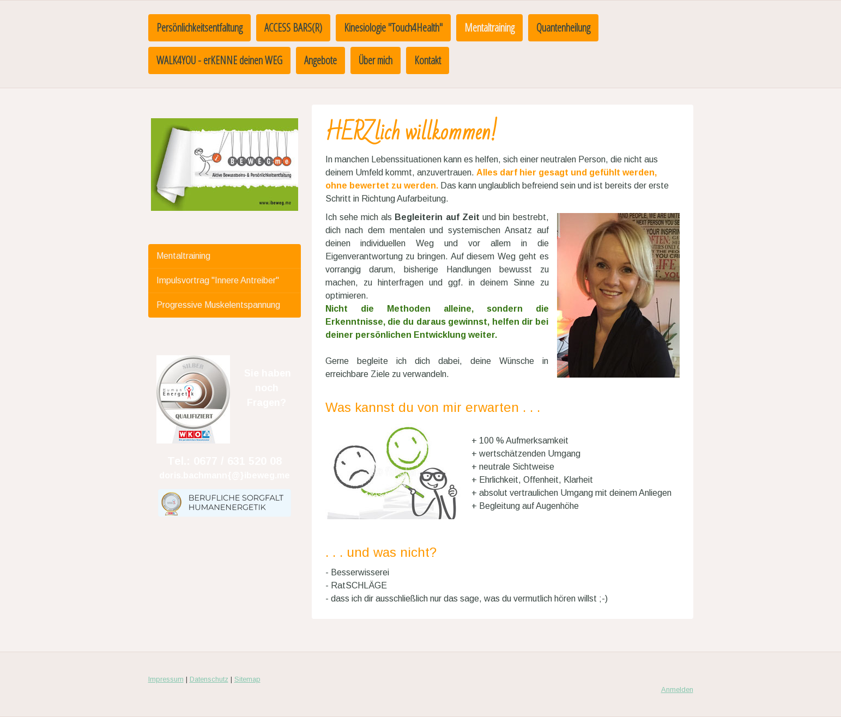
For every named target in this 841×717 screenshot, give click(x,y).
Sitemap (247, 679)
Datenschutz (209, 679)
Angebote (320, 60)
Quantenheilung (563, 27)
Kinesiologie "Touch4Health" (393, 27)
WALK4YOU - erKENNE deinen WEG (219, 60)
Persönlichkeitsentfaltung (199, 27)
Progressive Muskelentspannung (218, 304)
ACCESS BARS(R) (293, 27)
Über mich (375, 60)
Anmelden (677, 689)
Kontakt (427, 60)
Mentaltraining (489, 27)
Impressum (166, 679)
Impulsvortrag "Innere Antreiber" (217, 280)
